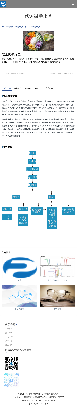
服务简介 (17, 88)
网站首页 (7, 27)
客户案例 (49, 88)
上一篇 (14, 73)
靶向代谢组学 (34, 27)
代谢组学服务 (20, 27)
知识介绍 (7, 88)
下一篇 (61, 73)
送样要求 (28, 88)
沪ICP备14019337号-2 (38, 404)
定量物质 (38, 88)
